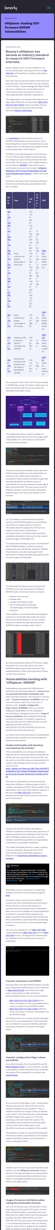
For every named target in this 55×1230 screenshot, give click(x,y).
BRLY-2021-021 (9, 287)
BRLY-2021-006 (9, 245)
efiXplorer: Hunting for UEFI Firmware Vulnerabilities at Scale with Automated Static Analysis (26, 171)
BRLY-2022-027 (9, 320)
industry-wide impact (23, 110)
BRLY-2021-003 (9, 217)
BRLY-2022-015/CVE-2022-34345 (24, 1009)
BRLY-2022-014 (9, 343)
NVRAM (23, 165)
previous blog (11, 1075)
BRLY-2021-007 (9, 259)
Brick (8, 895)
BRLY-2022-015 (9, 365)
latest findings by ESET (15, 1067)
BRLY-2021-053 (9, 273)
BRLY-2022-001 (9, 301)
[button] (49, 8)
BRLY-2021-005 (9, 231)
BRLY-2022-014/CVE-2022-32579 (24, 1000)
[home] (11, 8)
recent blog (13, 138)
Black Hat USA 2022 (16, 990)
